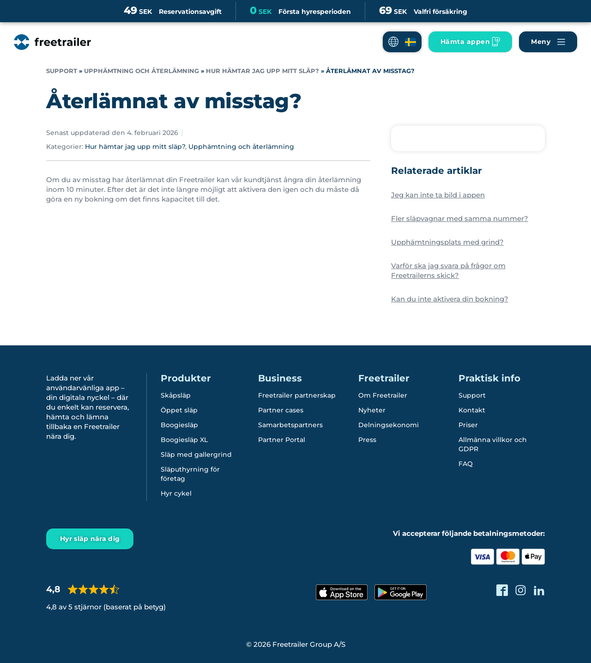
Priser (468, 425)
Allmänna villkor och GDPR (492, 444)
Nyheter (372, 410)
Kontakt (471, 410)
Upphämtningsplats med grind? (447, 242)
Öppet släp (179, 410)
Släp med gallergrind (196, 454)
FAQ (465, 464)
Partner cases (280, 410)
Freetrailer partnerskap (297, 395)
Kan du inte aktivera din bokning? (449, 299)
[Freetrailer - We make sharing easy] (52, 42)
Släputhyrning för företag (190, 474)
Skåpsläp (176, 395)
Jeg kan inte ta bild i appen (438, 194)
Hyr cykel (176, 493)
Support (61, 71)
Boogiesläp (179, 425)
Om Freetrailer (382, 395)
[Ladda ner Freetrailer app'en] (470, 41)
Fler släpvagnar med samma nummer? (459, 218)
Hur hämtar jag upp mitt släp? (262, 71)
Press (367, 440)
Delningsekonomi (388, 425)
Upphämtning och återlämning (141, 71)
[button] (402, 41)
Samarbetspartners (290, 425)
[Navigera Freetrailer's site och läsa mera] (548, 41)
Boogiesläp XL (184, 440)
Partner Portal (281, 440)
